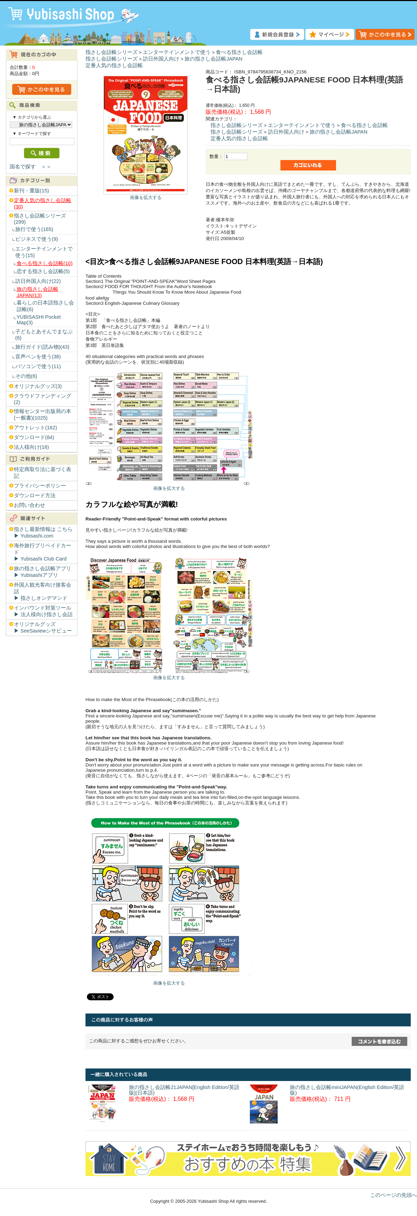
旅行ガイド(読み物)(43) (42, 347)
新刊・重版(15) (31, 190)
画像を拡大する (146, 197)
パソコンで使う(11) (38, 366)
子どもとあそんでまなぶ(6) (44, 335)
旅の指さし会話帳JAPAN (213, 59)
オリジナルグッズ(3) (38, 386)
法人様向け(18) (31, 447)
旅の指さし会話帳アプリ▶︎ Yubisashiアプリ (42, 572)
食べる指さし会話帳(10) (45, 263)
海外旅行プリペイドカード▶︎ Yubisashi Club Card (42, 552)
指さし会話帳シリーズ (111, 52)
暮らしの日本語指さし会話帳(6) (45, 306)
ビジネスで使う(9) (36, 239)
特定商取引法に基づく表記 (42, 473)
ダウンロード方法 (35, 495)
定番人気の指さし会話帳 (114, 65)
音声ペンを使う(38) (38, 356)
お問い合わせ (29, 505)
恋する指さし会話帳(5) (43, 271)
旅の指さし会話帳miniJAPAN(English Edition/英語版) (347, 1090)
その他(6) (26, 376)
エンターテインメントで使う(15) (44, 252)
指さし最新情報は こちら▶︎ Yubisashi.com (43, 532)
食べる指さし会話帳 (239, 52)
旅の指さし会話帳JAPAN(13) (37, 292)
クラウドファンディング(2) (42, 399)
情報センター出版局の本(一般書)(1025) (42, 414)
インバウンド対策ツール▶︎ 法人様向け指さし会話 (43, 611)
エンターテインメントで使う (177, 52)
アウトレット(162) (35, 427)
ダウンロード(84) (34, 437)
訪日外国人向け (161, 59)
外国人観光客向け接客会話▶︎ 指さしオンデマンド (42, 591)
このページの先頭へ (393, 1195)
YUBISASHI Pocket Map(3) (39, 319)
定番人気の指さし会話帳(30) (42, 203)
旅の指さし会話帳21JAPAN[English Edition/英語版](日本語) (184, 1090)
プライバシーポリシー (40, 485)
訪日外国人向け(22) (38, 281)
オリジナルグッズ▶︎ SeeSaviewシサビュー (43, 627)
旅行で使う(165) (34, 229)
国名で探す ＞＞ (30, 166)
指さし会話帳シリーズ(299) (40, 219)
